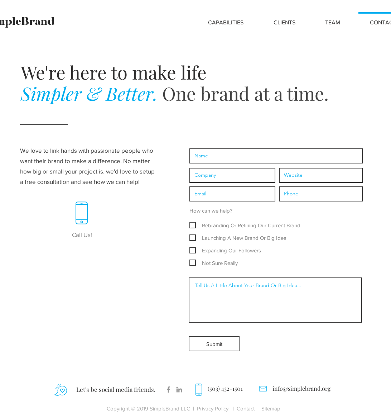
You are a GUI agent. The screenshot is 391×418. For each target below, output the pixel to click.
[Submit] (214, 343)
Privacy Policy (212, 408)
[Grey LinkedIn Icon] (179, 389)
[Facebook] (168, 389)
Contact (246, 408)
